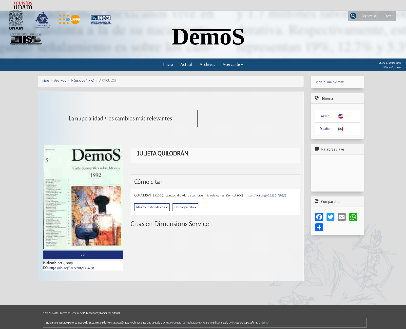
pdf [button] (83, 254)
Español (325, 129)
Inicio (168, 64)
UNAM (233, 322)
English (324, 116)
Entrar (388, 16)
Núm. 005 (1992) (82, 80)
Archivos (207, 64)
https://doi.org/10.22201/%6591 (267, 195)
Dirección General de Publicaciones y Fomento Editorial (193, 322)
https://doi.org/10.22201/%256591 (71, 268)
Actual (186, 64)
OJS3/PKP (264, 322)
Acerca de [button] (233, 64)
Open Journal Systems (330, 82)
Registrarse (369, 16)
